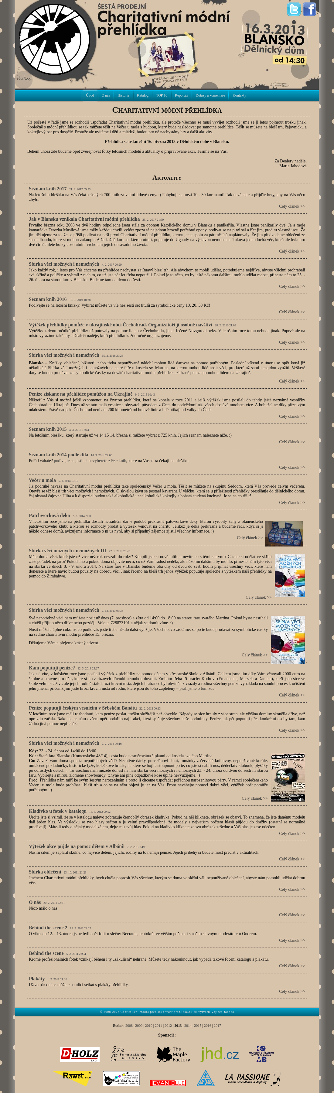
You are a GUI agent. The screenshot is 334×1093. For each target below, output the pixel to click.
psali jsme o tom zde (196, 688)
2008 (129, 1025)
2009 (138, 1025)
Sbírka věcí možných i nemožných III (67, 550)
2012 (168, 1025)
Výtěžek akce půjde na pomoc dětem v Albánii (76, 846)
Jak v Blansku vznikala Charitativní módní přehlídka (84, 219)
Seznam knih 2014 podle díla (58, 454)
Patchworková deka (49, 515)
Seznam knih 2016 (47, 299)
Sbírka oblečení (45, 871)
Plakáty (37, 978)
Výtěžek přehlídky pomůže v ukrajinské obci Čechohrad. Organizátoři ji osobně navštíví (120, 324)
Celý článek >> (292, 206)
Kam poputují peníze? (52, 667)
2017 (217, 1025)
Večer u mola (42, 480)
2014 (188, 1025)
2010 (148, 1025)
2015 (197, 1025)
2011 (158, 1025)
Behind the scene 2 (48, 927)
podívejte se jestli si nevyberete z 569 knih (90, 460)
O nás (35, 902)
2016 (207, 1025)
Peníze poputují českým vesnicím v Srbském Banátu (83, 707)
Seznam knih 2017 (47, 188)
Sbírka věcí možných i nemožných (64, 264)
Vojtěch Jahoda (222, 1011)
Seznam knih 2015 (47, 429)
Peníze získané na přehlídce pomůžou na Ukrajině (80, 394)
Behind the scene (46, 953)
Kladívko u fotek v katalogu (58, 811)
